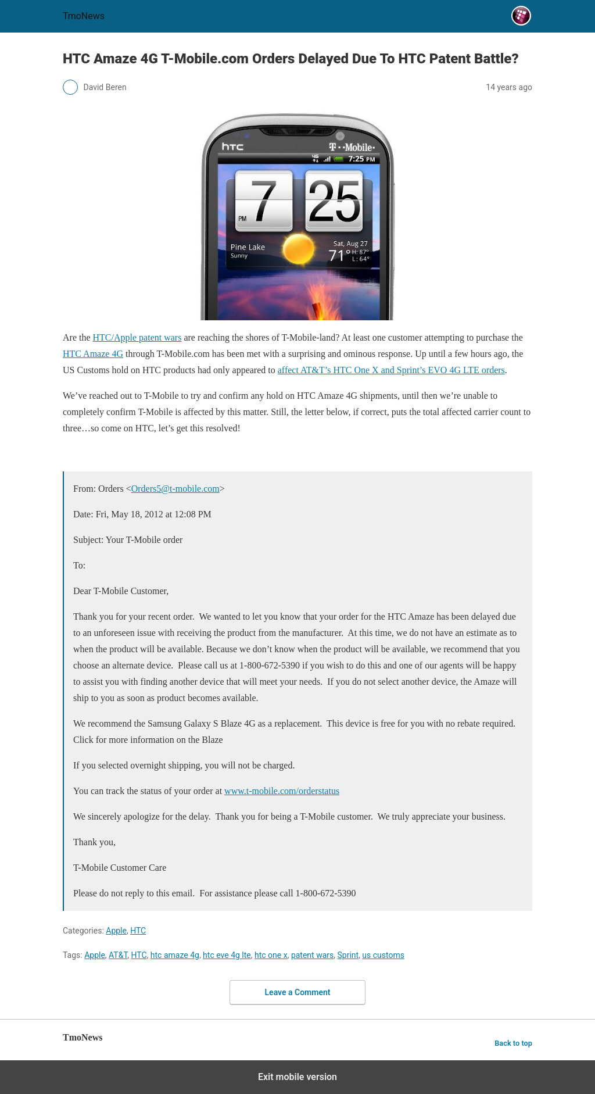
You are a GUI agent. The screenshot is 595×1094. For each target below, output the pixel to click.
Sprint (348, 955)
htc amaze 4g (174, 955)
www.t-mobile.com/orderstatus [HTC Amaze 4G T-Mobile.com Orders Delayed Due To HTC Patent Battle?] (281, 791)
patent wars (312, 955)
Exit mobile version (297, 1076)
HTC (138, 930)
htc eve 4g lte (227, 955)
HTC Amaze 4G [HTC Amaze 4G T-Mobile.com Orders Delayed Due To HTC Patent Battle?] (93, 354)
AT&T (118, 955)
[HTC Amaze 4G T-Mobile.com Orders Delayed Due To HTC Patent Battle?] (297, 213)
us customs (383, 955)
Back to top (513, 1043)
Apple (116, 930)
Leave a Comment (298, 992)
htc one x (271, 955)
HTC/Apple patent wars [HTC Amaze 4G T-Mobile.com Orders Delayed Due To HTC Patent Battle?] (137, 337)
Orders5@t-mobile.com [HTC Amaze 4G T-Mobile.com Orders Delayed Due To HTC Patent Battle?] (175, 489)
